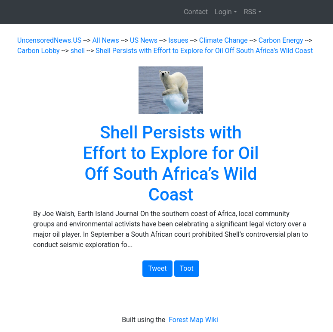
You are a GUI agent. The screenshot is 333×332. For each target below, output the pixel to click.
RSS (250, 12)
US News (144, 40)
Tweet (157, 268)
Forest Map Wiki (194, 320)
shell (78, 51)
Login (223, 12)
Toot (187, 268)
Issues (179, 40)
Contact (196, 12)
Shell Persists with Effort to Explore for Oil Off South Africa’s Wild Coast (204, 51)
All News (106, 40)
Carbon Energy (282, 40)
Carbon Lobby (39, 51)
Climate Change (224, 40)
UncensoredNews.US (50, 40)
